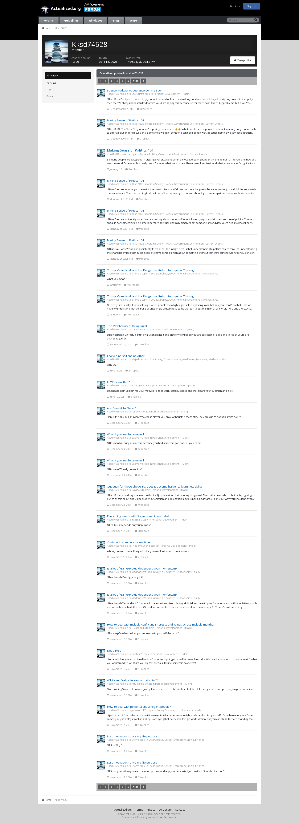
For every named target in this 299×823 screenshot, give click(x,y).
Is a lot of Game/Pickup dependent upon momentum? (142, 568)
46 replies (142, 504)
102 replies (132, 284)
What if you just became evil (125, 434)
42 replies (142, 449)
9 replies (143, 138)
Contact (180, 809)
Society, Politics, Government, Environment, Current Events (189, 123)
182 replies (144, 109)
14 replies (142, 725)
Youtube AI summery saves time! (128, 542)
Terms (139, 809)
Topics (50, 89)
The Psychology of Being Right (127, 326)
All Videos (95, 20)
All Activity (52, 75)
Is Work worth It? (118, 382)
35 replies (142, 751)
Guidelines (71, 20)
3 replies (141, 639)
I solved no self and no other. (126, 356)
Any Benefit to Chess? (121, 408)
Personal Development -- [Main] (172, 93)
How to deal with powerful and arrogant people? (139, 706)
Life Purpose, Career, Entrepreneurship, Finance (176, 739)
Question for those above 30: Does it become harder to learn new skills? (154, 486)
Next (135, 81)
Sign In (235, 6)
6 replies (134, 396)
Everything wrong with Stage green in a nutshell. (138, 516)
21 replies (132, 370)
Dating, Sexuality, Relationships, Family (177, 572)
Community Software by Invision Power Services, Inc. (149, 817)
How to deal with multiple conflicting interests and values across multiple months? (161, 624)
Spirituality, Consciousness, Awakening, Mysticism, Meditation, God (188, 359)
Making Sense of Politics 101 (125, 120)
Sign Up (251, 6)
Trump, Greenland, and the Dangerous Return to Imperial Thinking (150, 270)
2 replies (141, 557)
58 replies (142, 531)
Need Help (114, 650)
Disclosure (165, 809)
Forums (49, 20)
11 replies (142, 669)
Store (133, 20)
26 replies (142, 583)
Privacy (150, 809)
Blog (116, 20)
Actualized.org (123, 809)
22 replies (142, 344)
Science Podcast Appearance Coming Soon (134, 90)
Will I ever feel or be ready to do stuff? (132, 680)
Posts (50, 96)
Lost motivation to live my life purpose (132, 736)
